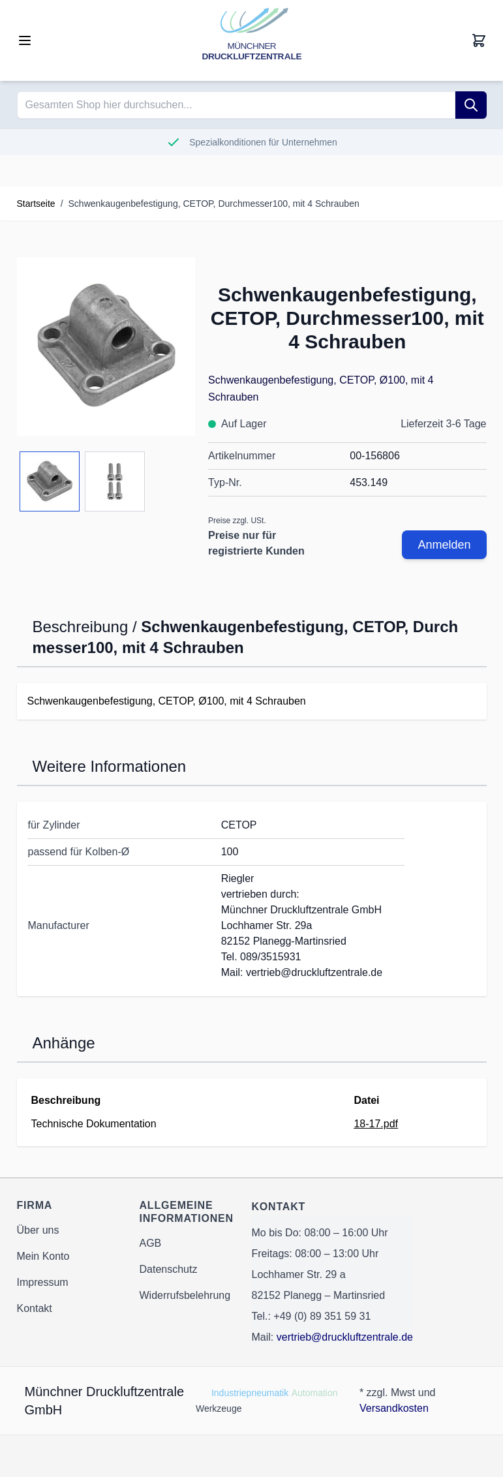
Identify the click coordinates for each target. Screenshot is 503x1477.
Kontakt (34, 1308)
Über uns (38, 1230)
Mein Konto (43, 1256)
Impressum (43, 1282)
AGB (151, 1243)
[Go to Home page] (252, 40)
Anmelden (444, 544)
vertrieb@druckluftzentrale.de (345, 1337)
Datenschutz (169, 1269)
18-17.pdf (376, 1123)
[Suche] (471, 105)
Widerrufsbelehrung (185, 1295)
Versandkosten (394, 1408)
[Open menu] (25, 40)
